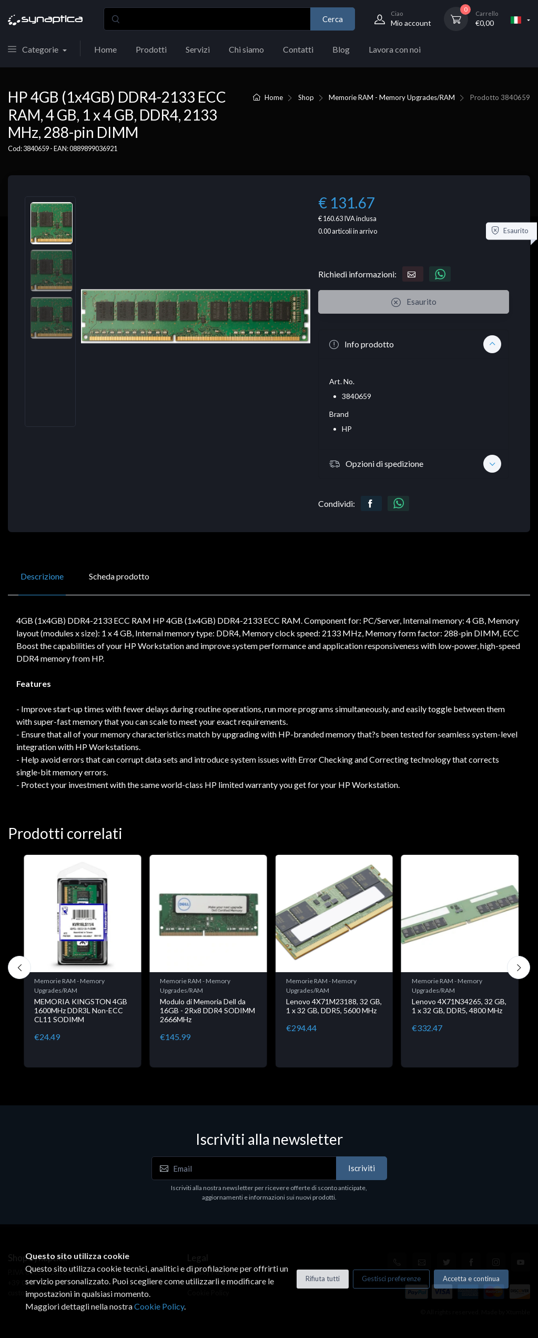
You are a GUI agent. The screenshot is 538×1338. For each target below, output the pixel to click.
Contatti (298, 49)
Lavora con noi (395, 49)
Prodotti (151, 49)
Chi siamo (246, 49)
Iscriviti (361, 1168)
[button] (414, 344)
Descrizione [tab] (42, 576)
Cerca (332, 19)
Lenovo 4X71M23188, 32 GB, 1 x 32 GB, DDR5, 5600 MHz (334, 1006)
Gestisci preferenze (391, 1278)
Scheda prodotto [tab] (119, 576)
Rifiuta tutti (323, 1278)
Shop (306, 97)
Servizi (198, 49)
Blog (341, 49)
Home (105, 49)
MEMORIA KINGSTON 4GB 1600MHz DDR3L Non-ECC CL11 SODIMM (80, 1010)
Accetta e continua (471, 1278)
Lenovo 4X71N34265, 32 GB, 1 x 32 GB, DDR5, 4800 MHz (459, 1006)
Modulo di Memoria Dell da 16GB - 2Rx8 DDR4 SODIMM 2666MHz (207, 1010)
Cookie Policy (159, 1306)
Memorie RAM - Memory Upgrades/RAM (392, 97)
